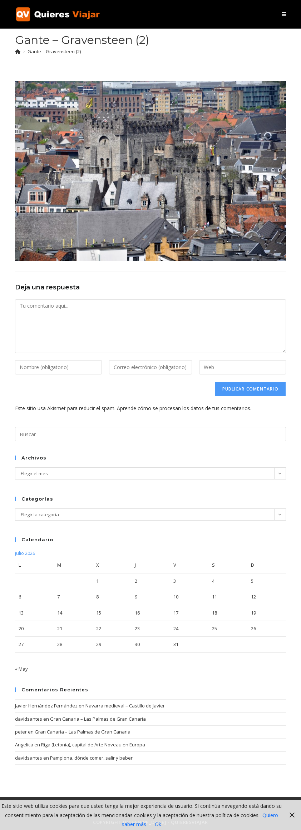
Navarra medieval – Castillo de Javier (125, 705)
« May (21, 669)
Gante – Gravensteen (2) (54, 51)
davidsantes (28, 719)
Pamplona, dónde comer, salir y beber (91, 758)
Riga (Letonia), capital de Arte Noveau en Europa (93, 744)
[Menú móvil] (284, 14)
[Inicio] (17, 51)
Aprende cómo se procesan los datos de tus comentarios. (184, 408)
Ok (158, 824)
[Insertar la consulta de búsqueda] (150, 434)
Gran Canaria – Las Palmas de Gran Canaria (98, 719)
